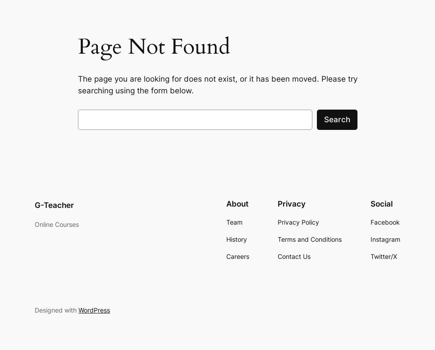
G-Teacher (54, 205)
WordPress (94, 310)
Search (337, 119)
